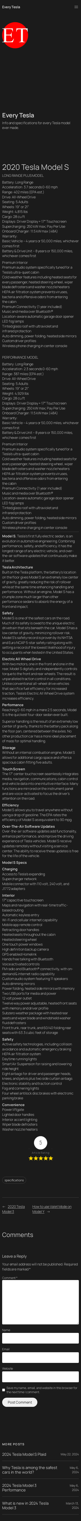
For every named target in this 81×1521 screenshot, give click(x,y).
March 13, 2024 (72, 1505)
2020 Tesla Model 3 (13, 1209)
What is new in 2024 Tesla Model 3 (25, 1505)
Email (6, 1349)
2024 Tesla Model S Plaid (24, 1454)
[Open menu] (76, 7)
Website (7, 1368)
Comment (9, 1278)
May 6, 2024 (74, 1470)
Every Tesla (11, 7)
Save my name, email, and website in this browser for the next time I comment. (41, 1390)
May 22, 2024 (70, 1454)
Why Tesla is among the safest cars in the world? (29, 1469)
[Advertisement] (40, 80)
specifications (14, 1180)
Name (6, 1330)
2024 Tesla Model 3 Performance (19, 1487)
